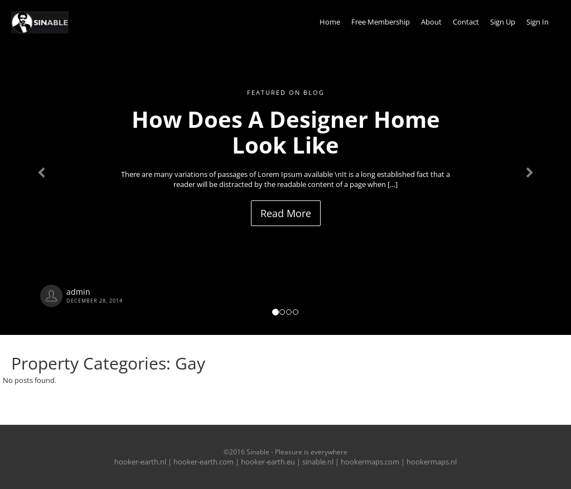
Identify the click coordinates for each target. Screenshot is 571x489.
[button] (43, 167)
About (431, 22)
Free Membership (380, 22)
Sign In (537, 22)
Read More (285, 213)
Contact (466, 22)
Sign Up (502, 22)
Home (330, 22)
